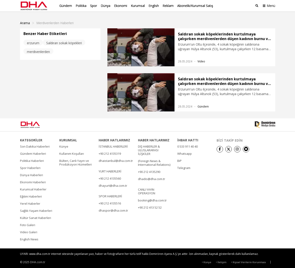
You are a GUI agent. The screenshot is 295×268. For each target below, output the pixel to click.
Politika (81, 5)
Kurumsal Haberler (33, 188)
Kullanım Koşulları (71, 153)
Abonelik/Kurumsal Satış (195, 5)
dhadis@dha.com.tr (151, 178)
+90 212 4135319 (110, 153)
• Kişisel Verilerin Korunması (248, 261)
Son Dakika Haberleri (35, 146)
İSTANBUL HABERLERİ (113, 146)
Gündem (65, 5)
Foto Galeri (27, 224)
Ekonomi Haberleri (33, 181)
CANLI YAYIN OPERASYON (146, 190)
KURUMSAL (68, 139)
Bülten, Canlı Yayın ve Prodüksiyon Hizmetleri (75, 162)
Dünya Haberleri (31, 174)
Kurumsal (138, 5)
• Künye (206, 261)
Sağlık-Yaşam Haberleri (36, 210)
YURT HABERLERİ (110, 170)
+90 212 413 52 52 (150, 207)
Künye (63, 146)
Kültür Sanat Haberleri (35, 217)
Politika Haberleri (32, 160)
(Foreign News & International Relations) (154, 162)
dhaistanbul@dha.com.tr (116, 160)
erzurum (33, 42)
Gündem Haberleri (33, 153)
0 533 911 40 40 (187, 146)
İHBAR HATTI (187, 139)
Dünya (105, 5)
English (154, 5)
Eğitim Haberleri (31, 196)
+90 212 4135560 (110, 178)
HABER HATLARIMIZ (114, 139)
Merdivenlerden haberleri (55, 22)
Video (201, 61)
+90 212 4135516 (110, 202)
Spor (93, 5)
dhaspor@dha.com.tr (113, 210)
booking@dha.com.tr (152, 199)
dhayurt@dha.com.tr (113, 185)
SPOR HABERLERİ (110, 195)
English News (29, 238)
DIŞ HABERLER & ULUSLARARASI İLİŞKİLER (149, 149)
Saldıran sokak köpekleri (64, 42)
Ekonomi (120, 5)
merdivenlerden (38, 51)
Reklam (168, 5)
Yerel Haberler (30, 203)
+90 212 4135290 (149, 171)
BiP (179, 160)
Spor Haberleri (30, 167)
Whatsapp (184, 153)
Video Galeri (28, 231)
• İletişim (221, 261)
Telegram (183, 167)
